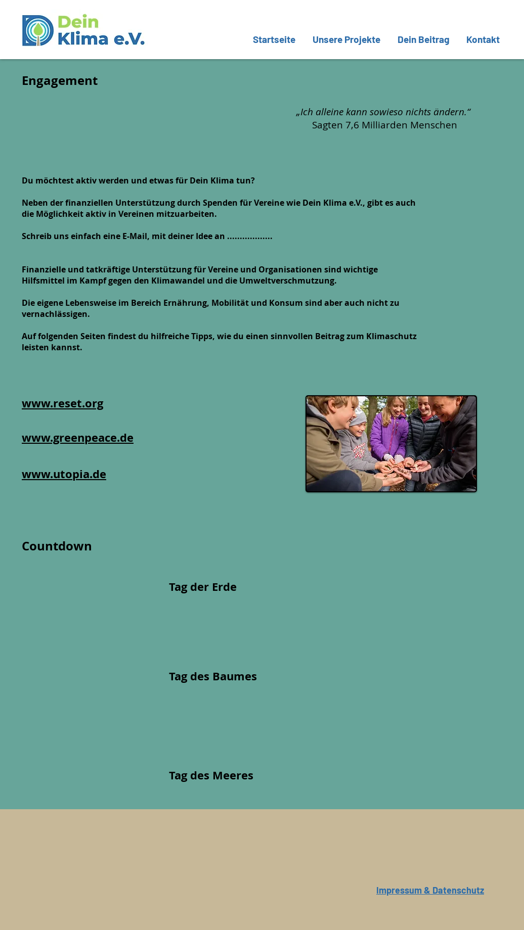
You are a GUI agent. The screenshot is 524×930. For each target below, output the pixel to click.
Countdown (57, 545)
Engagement (60, 80)
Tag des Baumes (213, 676)
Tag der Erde (203, 586)
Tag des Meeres (211, 775)
